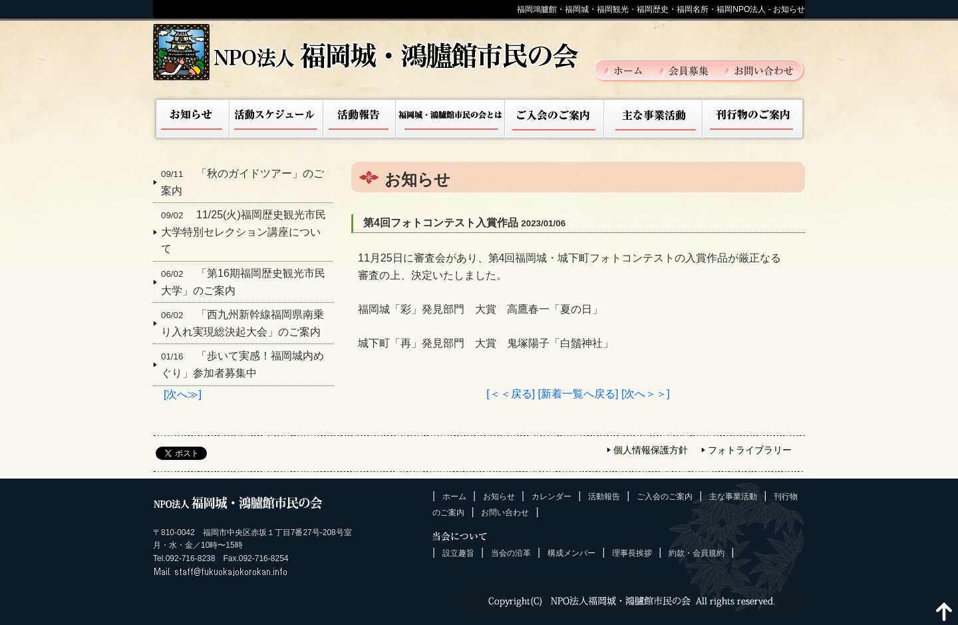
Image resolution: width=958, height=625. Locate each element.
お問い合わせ (759, 70)
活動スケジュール (276, 119)
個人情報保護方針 (650, 450)
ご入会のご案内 (555, 119)
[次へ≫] (183, 394)
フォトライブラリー (750, 450)
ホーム (631, 70)
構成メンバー (571, 553)
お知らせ (191, 119)
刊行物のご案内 (754, 119)
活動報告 (360, 119)
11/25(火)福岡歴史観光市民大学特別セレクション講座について (243, 231)
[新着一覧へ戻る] (578, 393)
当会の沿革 (511, 553)
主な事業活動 (653, 119)
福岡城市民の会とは (451, 119)
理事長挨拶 (632, 553)
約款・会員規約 (696, 553)
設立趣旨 (458, 553)
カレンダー (551, 496)
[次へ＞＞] (645, 393)
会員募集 (691, 70)
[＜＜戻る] (510, 393)
